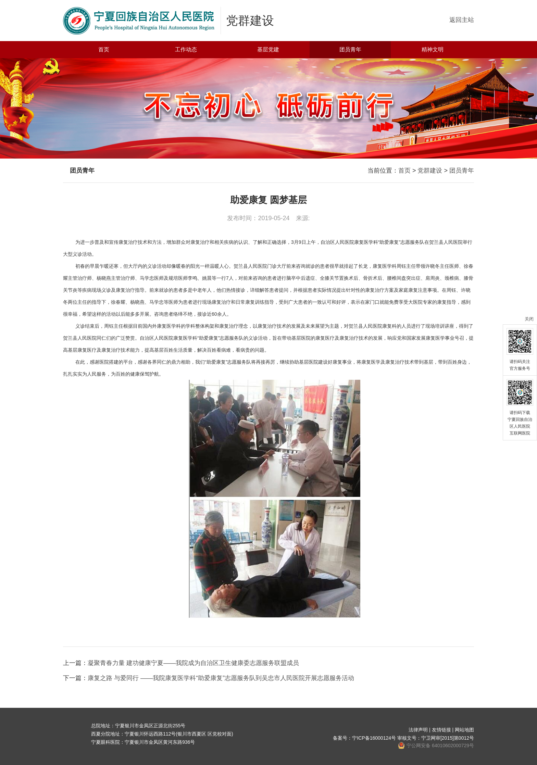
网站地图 (464, 729)
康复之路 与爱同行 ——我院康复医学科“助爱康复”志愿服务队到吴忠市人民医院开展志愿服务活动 (221, 678)
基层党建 (268, 49)
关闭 (529, 319)
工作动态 (186, 49)
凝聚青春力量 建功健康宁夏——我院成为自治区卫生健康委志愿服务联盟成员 (193, 663)
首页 (103, 49)
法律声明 (418, 729)
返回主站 (461, 19)
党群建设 (429, 170)
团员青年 (350, 49)
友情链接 (441, 729)
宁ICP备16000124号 (374, 738)
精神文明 (433, 49)
